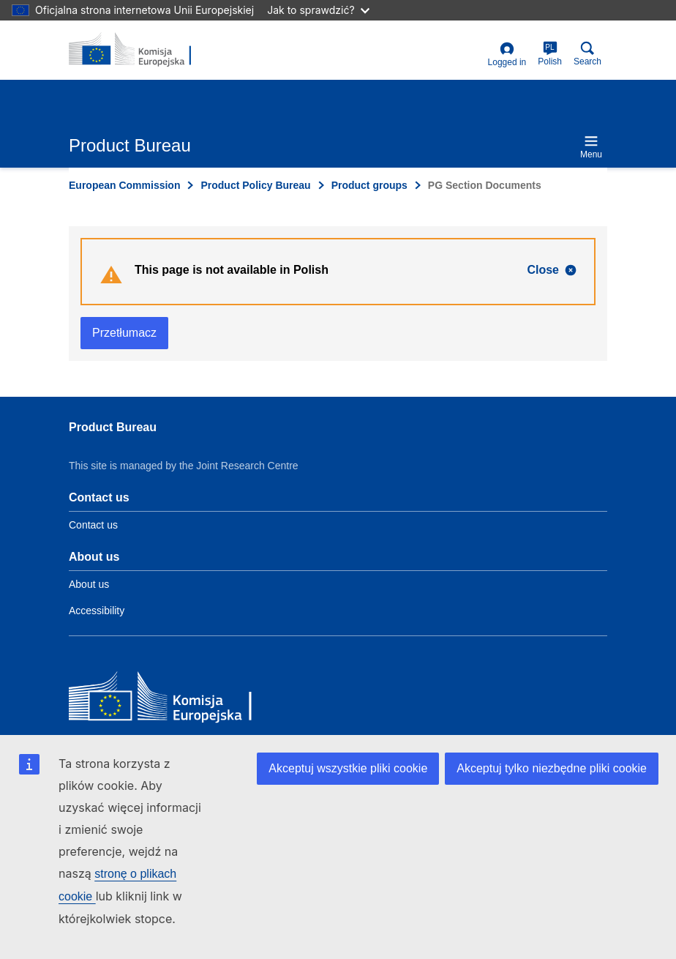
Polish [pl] (550, 54)
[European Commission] (175, 699)
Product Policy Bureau (255, 185)
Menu (591, 147)
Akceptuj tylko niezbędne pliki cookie (552, 768)
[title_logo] (140, 49)
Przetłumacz (124, 332)
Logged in (507, 54)
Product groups (369, 185)
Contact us (93, 525)
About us (89, 584)
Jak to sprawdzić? (318, 10)
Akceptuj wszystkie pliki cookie (347, 768)
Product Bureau (113, 427)
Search (587, 54)
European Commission (124, 185)
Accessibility (96, 610)
